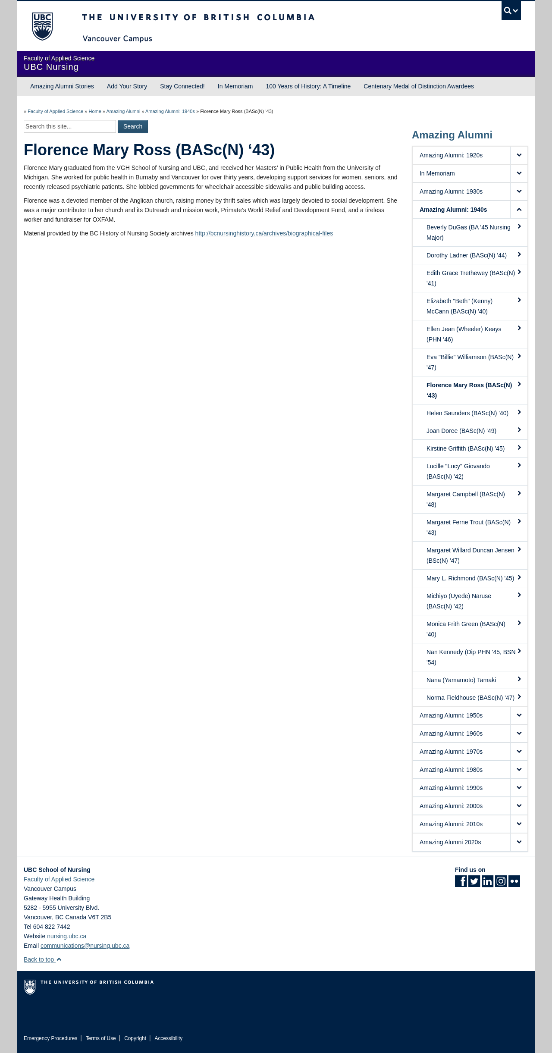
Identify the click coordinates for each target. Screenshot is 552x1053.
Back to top (43, 959)
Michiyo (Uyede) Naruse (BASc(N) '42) (474, 601)
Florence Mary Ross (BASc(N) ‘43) (474, 390)
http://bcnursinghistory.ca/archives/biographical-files (264, 233)
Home (94, 111)
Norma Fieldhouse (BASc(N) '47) (474, 697)
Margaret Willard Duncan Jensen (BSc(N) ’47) (474, 555)
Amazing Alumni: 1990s (451, 787)
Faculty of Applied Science (55, 111)
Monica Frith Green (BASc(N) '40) (474, 629)
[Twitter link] (474, 884)
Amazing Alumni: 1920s (451, 155)
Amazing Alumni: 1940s (170, 111)
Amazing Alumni (123, 111)
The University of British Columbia (42, 26)
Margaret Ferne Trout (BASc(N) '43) (474, 527)
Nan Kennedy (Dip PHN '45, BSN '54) (474, 657)
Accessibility (168, 1038)
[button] (518, 155)
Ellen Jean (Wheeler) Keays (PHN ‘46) (474, 334)
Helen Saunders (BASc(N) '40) (474, 413)
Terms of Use (101, 1038)
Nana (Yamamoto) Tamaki (474, 679)
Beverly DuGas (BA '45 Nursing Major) (474, 232)
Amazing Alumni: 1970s (451, 751)
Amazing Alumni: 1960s (451, 733)
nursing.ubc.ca (66, 936)
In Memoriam (235, 86)
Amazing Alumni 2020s (450, 842)
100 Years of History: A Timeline (308, 86)
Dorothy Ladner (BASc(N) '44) (474, 255)
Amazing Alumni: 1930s (451, 191)
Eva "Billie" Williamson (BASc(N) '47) (474, 362)
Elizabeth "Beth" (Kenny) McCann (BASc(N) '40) (474, 306)
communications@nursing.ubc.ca (85, 945)
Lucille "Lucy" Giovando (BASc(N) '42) (474, 471)
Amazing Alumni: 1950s (451, 715)
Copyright (135, 1038)
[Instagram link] (501, 884)
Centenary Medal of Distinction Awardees (419, 86)
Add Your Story (127, 86)
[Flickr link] (514, 884)
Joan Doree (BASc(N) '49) (474, 430)
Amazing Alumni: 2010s (451, 824)
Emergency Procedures (50, 1038)
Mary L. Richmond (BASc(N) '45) (474, 578)
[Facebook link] (461, 884)
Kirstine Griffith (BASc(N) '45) (474, 448)
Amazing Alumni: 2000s (451, 805)
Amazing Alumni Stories (62, 86)
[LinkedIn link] (487, 884)
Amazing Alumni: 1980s (451, 769)
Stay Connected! (182, 86)
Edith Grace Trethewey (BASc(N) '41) (474, 278)
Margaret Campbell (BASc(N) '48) (474, 499)
